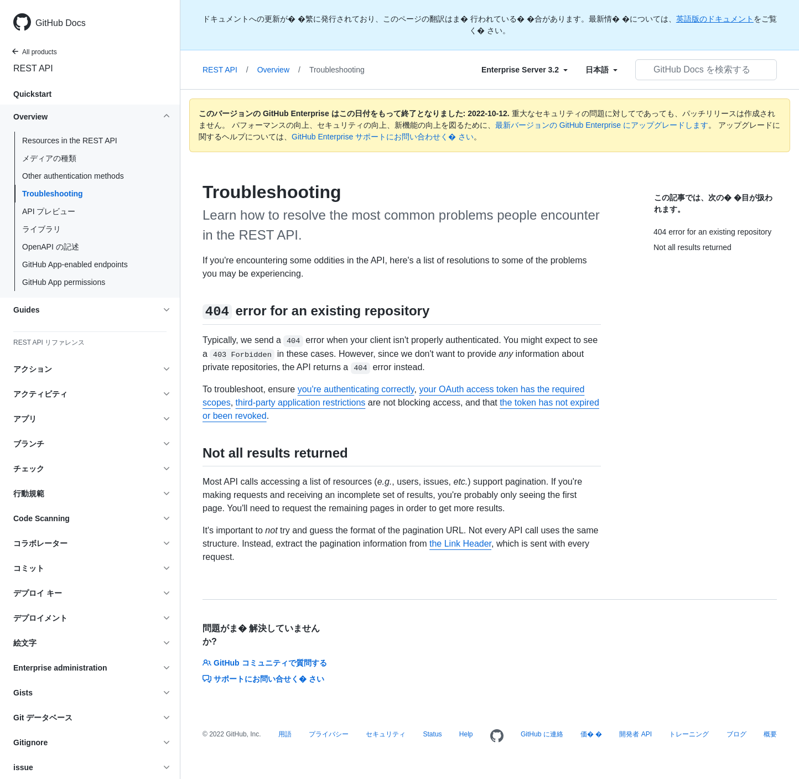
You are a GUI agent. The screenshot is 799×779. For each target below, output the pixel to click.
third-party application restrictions (301, 402)
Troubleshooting (52, 193)
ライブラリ (41, 229)
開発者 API (635, 734)
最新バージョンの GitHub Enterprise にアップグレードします (601, 125)
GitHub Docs (60, 23)
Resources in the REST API (69, 140)
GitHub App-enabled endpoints (75, 264)
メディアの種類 (49, 158)
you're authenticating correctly (356, 389)
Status (432, 734)
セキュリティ (386, 734)
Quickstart (32, 94)
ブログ (736, 734)
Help (466, 734)
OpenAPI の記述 (50, 246)
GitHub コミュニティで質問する (265, 662)
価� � (591, 734)
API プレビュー (48, 211)
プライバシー (329, 734)
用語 (285, 734)
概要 (770, 734)
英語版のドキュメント (715, 18)
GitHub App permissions (63, 282)
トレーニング (689, 734)
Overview (278, 69)
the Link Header (460, 543)
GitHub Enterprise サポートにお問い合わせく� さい (383, 136)
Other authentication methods (73, 176)
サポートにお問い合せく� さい (263, 678)
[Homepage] (497, 736)
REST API (33, 68)
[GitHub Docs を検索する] (706, 69)
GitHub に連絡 (542, 734)
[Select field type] (525, 70)
